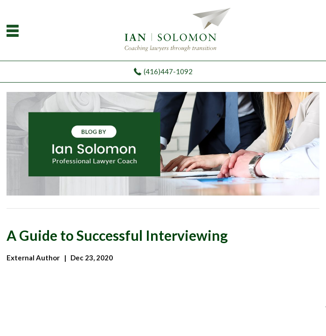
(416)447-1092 (168, 71)
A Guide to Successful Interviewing (117, 235)
